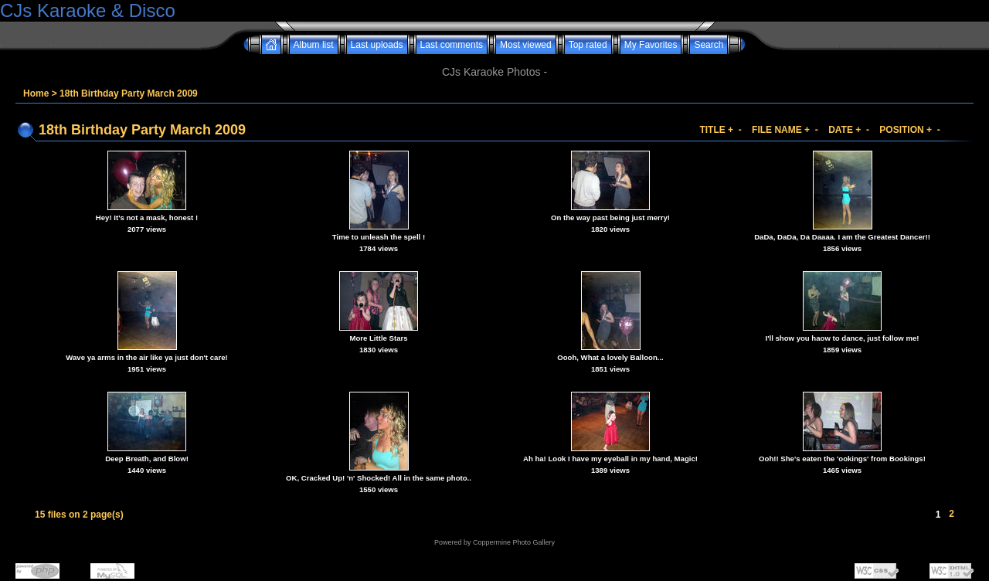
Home (36, 93)
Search (708, 44)
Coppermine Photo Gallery (514, 542)
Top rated (588, 44)
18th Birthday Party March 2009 (128, 93)
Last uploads (377, 44)
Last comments (451, 44)
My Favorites (651, 44)
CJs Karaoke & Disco (87, 10)
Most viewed (526, 44)
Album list (314, 44)
